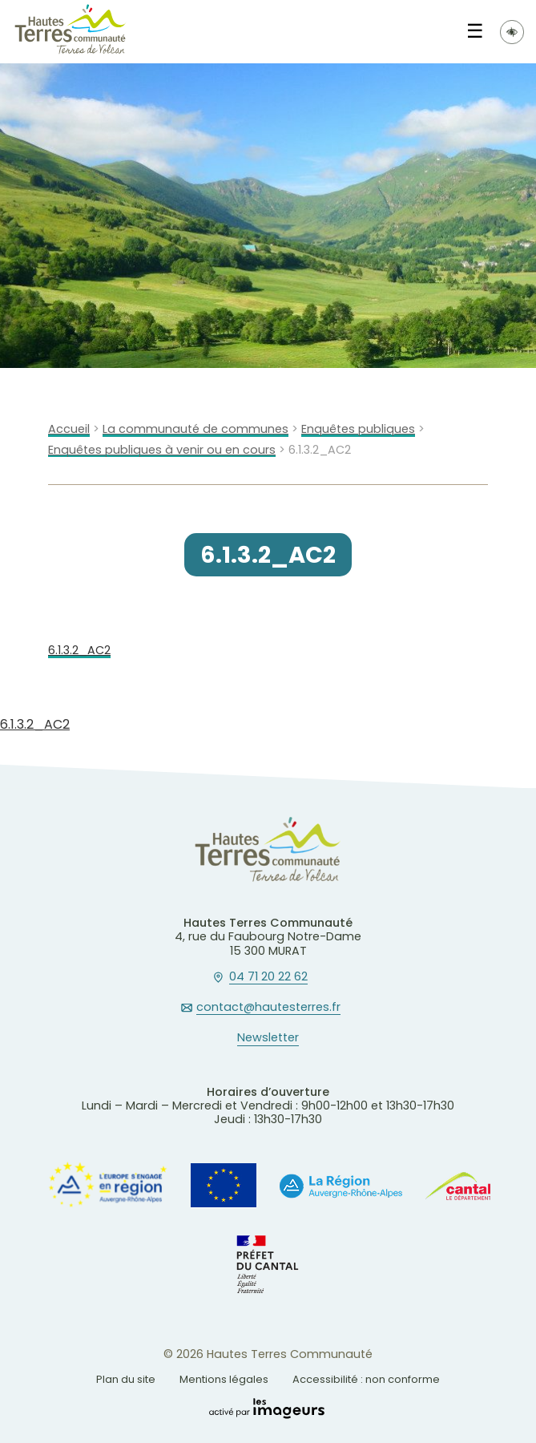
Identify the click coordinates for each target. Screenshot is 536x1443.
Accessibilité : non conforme (366, 1379)
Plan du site (125, 1379)
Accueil (69, 429)
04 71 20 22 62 (268, 977)
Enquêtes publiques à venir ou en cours (162, 450)
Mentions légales (223, 1379)
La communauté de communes (195, 429)
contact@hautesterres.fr (268, 1007)
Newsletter (268, 1038)
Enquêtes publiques (358, 429)
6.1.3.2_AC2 (79, 650)
